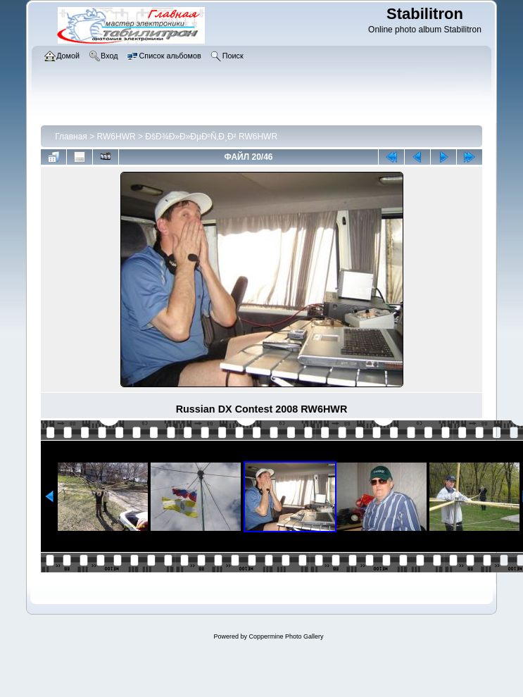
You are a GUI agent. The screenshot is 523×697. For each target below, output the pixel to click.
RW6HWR (116, 137)
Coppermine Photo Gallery (285, 636)
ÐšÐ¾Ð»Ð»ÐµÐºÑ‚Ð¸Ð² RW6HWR (211, 137)
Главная (71, 137)
